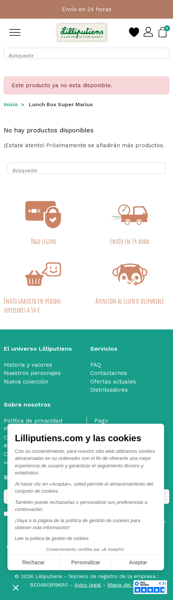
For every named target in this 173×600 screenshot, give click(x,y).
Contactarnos (108, 373)
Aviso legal (87, 585)
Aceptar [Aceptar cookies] (138, 562)
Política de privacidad (33, 420)
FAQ (95, 364)
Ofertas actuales (113, 381)
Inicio (11, 104)
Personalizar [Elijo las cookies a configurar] (85, 562)
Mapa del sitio (125, 585)
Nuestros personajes (32, 373)
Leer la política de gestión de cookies (51, 538)
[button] (16, 587)
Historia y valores (28, 364)
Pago (101, 420)
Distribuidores (109, 389)
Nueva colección (26, 381)
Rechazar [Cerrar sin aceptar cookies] (33, 562)
